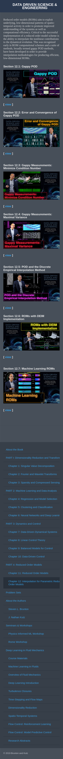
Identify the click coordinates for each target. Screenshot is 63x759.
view (8, 104)
